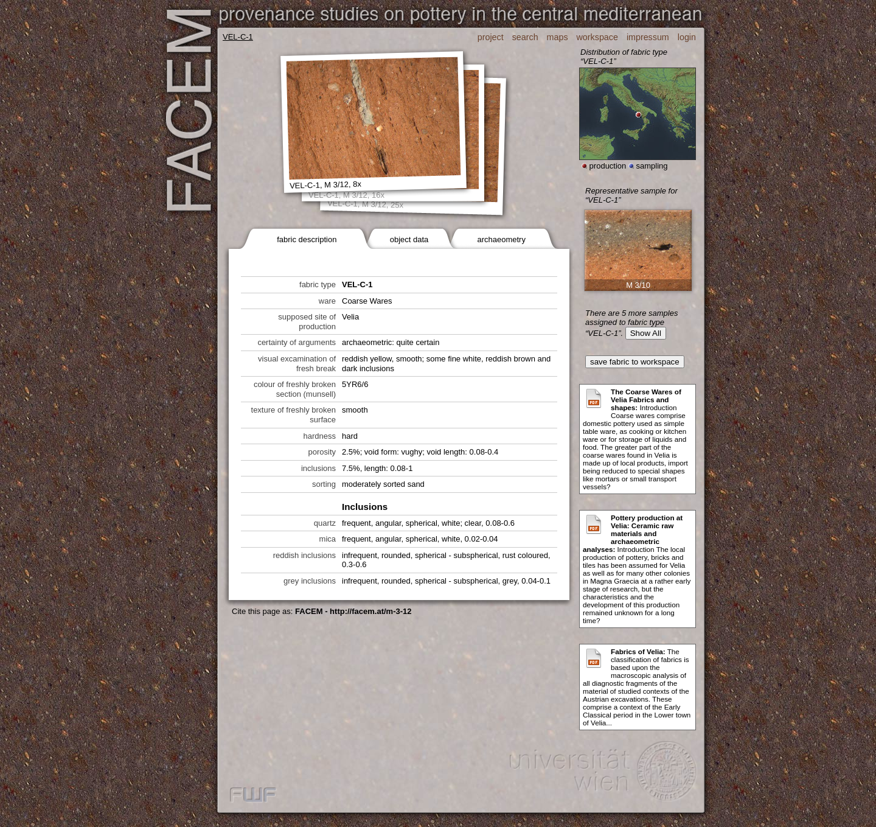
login (687, 37)
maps (557, 37)
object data (409, 239)
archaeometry (501, 239)
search (525, 37)
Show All (645, 333)
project (491, 37)
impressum (648, 37)
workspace (597, 37)
